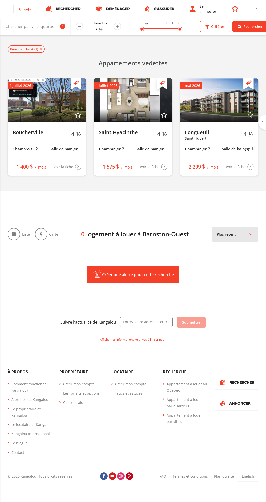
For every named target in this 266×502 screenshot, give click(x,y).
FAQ (162, 476)
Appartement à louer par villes (184, 418)
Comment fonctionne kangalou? (29, 387)
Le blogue (19, 443)
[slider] (142, 29)
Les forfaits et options (81, 393)
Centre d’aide (74, 402)
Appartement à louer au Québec (187, 387)
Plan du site (224, 476)
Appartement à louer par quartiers (184, 402)
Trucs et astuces (128, 393)
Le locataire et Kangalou (31, 424)
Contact (17, 452)
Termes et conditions (190, 476)
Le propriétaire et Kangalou (26, 412)
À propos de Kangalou (29, 399)
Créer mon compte (79, 384)
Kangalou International (30, 433)
